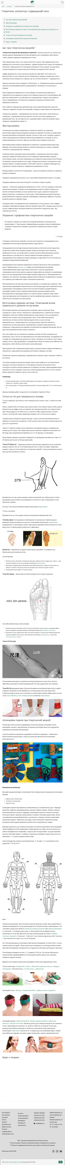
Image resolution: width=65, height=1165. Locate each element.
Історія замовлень (23, 1118)
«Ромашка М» (20, 966)
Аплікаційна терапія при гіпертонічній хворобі (20, 38)
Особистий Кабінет (23, 1116)
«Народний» (6, 969)
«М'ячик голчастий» (49, 630)
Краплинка (43, 507)
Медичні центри (6, 1126)
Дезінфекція (21, 1120)
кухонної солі (22, 267)
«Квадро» (56, 966)
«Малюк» (18, 990)
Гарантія (4, 1122)
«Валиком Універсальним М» (35, 929)
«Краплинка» (39, 969)
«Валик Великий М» (22, 1021)
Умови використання (8, 1134)
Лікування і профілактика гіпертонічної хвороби (21, 26)
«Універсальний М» (28, 990)
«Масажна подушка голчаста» (41, 966)
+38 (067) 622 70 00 (39, 1115)
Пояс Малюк (11, 696)
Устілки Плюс (11, 637)
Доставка (5, 1117)
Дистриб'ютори (6, 1124)
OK (60, 1162)
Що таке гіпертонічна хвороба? (15, 20)
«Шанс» (28, 966)
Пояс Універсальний (25, 696)
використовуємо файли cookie (12, 1162)
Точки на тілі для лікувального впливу (18, 35)
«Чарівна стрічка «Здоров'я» (46, 990)
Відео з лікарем (10, 42)
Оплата (4, 1119)
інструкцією (52, 1143)
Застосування (6, 1112)
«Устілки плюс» (29, 969)
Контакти (20, 1113)
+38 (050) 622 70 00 (39, 1118)
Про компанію (6, 1115)
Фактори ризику (10, 23)
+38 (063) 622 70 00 (39, 1120)
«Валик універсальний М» (39, 1021)
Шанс (18, 637)
